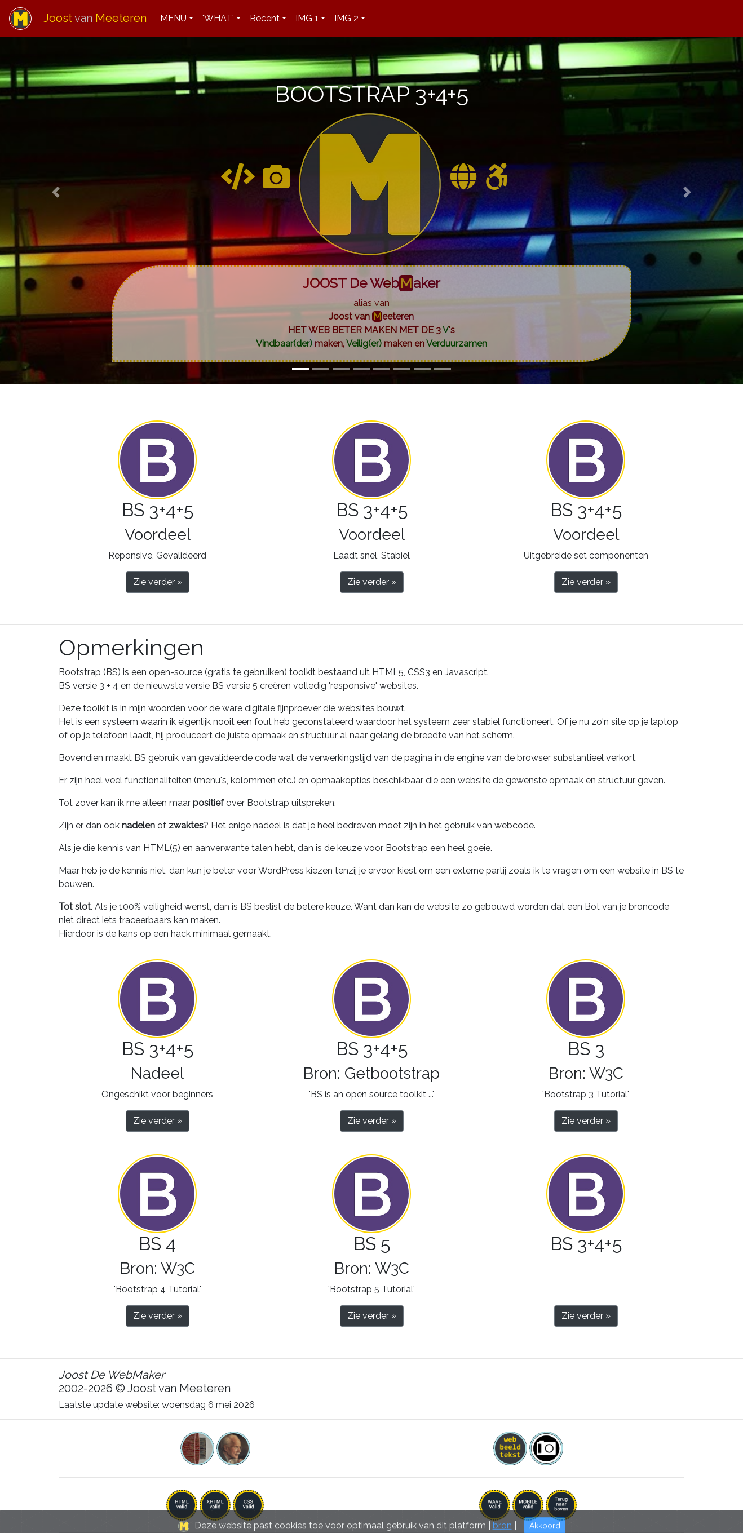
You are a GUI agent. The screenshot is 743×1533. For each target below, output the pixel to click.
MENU (173, 18)
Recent (265, 18)
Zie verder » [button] (157, 582)
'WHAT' (218, 18)
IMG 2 (346, 18)
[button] (56, 192)
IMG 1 (307, 18)
